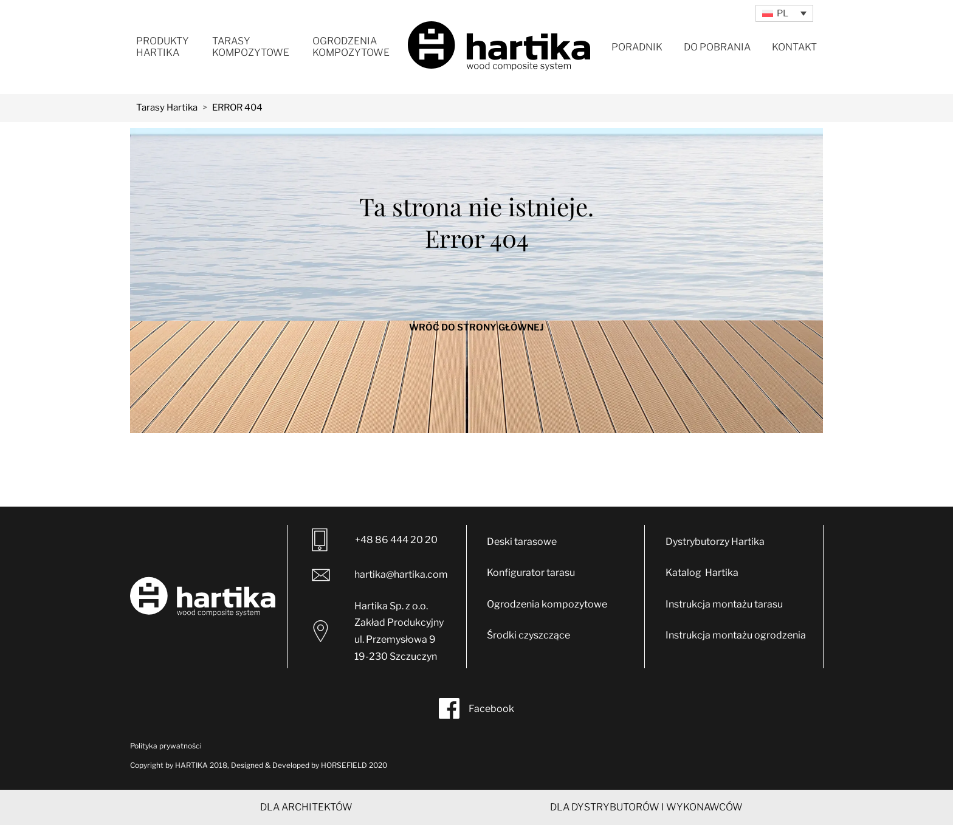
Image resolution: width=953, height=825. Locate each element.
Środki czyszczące (528, 635)
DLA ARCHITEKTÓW (306, 807)
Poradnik (636, 47)
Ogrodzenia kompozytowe (351, 46)
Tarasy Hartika (167, 107)
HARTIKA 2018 (201, 765)
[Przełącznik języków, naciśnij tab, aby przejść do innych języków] (784, 13)
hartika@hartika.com (378, 575)
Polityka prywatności (166, 745)
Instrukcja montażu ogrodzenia (736, 635)
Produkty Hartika (162, 46)
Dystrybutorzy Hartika (715, 541)
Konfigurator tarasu (531, 572)
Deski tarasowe (522, 541)
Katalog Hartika (702, 572)
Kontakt (794, 47)
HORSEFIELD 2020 (354, 765)
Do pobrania (717, 47)
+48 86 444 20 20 (375, 540)
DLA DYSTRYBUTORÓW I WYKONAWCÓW (646, 807)
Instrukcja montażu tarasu (724, 604)
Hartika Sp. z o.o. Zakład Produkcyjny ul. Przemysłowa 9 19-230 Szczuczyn (378, 631)
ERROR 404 (237, 107)
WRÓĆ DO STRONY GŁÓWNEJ (476, 327)
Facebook (476, 708)
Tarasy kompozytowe (250, 46)
